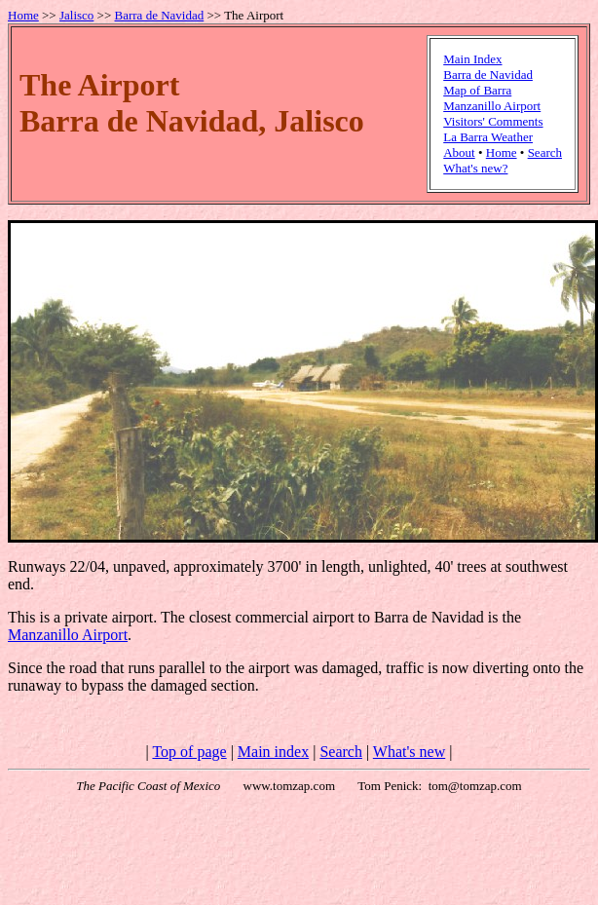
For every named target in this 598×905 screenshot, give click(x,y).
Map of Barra (477, 90)
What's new (409, 751)
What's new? (475, 168)
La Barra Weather (488, 137)
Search (545, 152)
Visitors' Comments (492, 121)
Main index (273, 751)
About (459, 152)
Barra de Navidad (160, 15)
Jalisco (76, 15)
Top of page (189, 751)
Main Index (472, 59)
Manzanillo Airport (492, 105)
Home (23, 15)
